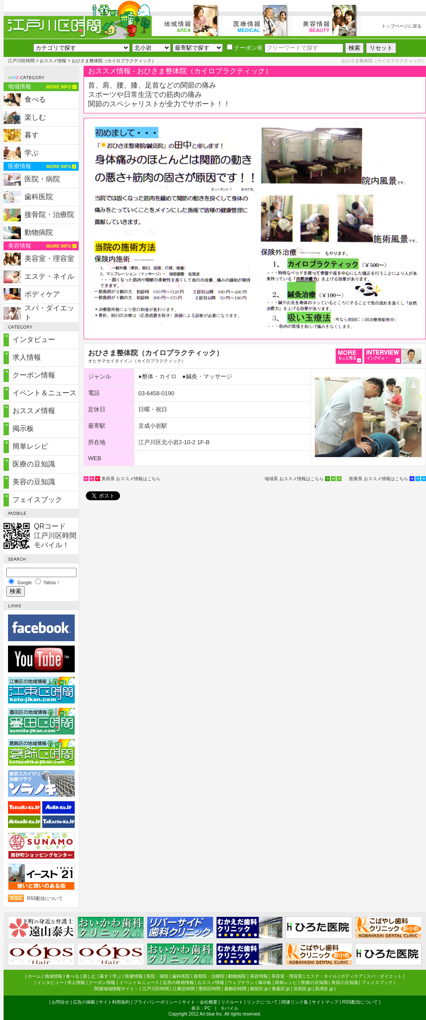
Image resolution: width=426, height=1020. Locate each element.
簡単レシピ (30, 446)
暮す (31, 135)
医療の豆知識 (33, 464)
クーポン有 (245, 47)
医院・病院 (42, 179)
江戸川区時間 (21, 60)
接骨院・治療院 (49, 214)
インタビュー (33, 339)
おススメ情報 (53, 60)
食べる (35, 99)
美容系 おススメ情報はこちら (131, 478)
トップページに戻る (402, 26)
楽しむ (35, 117)
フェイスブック (37, 499)
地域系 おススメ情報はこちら (294, 478)
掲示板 (23, 428)
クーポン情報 (33, 375)
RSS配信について (45, 898)
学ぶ (31, 153)
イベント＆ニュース (44, 393)
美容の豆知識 (33, 482)
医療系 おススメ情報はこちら (378, 478)
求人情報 (26, 357)
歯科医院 (38, 197)
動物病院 (38, 232)
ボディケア (42, 294)
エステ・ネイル (49, 276)
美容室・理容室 (49, 258)
